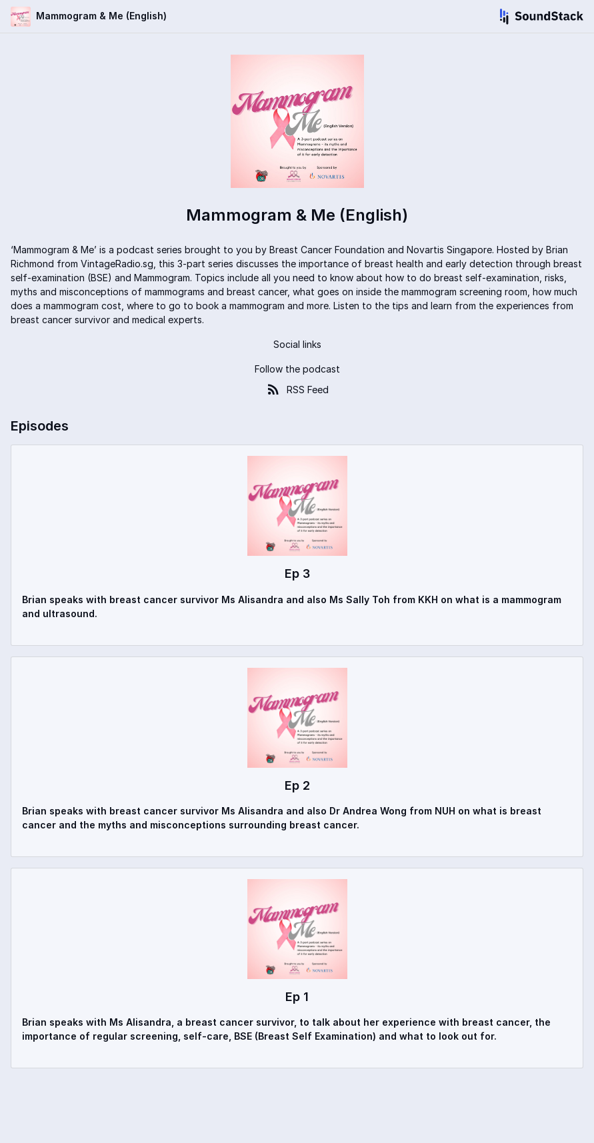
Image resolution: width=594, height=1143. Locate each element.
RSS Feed (297, 389)
